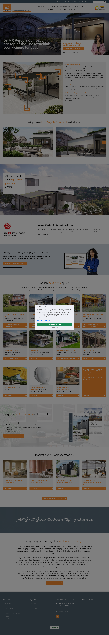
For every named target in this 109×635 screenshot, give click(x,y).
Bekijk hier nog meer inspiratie (53, 498)
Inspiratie (63, 9)
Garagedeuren (52, 9)
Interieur (84, 7)
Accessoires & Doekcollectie (11, 613)
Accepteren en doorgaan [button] (54, 324)
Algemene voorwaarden (37, 606)
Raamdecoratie (66, 7)
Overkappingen (53, 7)
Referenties (73, 9)
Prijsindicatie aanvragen (73, 48)
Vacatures (88, 1)
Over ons (81, 1)
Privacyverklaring (35, 608)
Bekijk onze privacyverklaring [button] (43, 320)
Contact (74, 1)
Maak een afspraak (54, 583)
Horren (75, 7)
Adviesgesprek (59, 1)
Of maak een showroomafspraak (71, 52)
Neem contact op (63, 611)
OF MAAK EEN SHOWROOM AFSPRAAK (12, 267)
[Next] (104, 142)
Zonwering (42, 7)
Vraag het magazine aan (12, 436)
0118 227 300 (62, 608)
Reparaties (68, 1)
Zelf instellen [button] (54, 327)
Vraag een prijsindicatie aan (14, 263)
